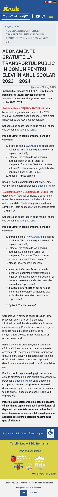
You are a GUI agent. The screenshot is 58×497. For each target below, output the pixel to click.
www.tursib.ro (33, 145)
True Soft (51, 474)
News (8, 27)
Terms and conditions (29, 450)
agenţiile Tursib (28, 129)
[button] (15, 17)
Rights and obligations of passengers (22, 433)
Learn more (33, 493)
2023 (17, 27)
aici (4, 367)
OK (23, 492)
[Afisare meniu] (51, 16)
